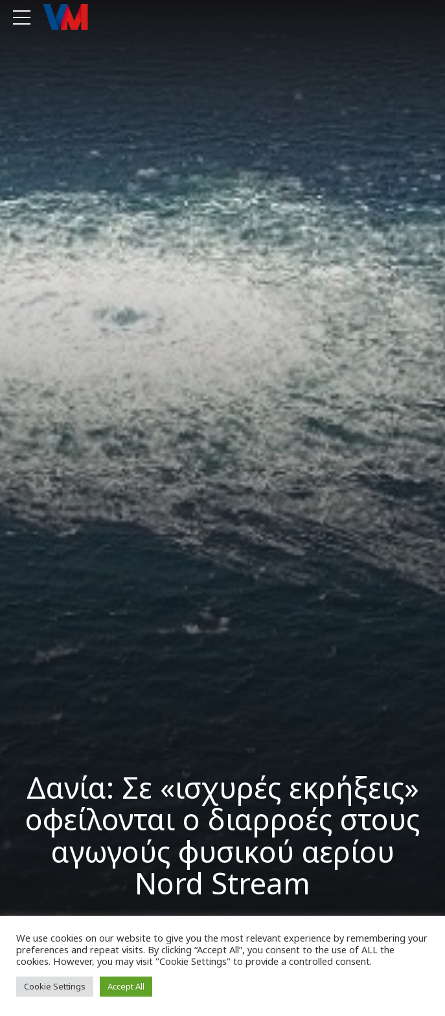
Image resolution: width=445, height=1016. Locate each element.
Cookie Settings (55, 986)
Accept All (126, 986)
